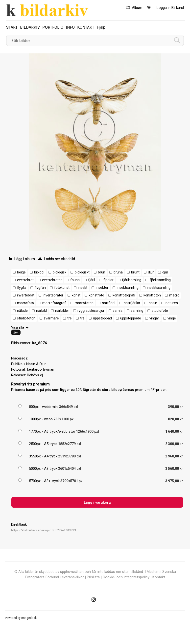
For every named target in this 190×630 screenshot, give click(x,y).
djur (151, 272)
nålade (22, 311)
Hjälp (101, 27)
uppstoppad (102, 318)
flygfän (40, 288)
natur (153, 303)
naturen (172, 303)
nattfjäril (108, 303)
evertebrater (52, 280)
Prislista (93, 577)
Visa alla (17, 327)
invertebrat (25, 295)
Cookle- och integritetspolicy (126, 577)
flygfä (21, 288)
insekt (82, 288)
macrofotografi (54, 303)
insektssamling (158, 288)
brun (101, 272)
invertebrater (53, 295)
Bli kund (177, 7)
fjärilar (108, 280)
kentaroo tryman (40, 369)
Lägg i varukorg (97, 502)
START (12, 27)
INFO (70, 27)
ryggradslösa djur (90, 311)
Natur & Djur (36, 364)
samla (117, 311)
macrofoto (25, 303)
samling (137, 311)
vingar (154, 318)
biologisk (59, 272)
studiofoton (26, 318)
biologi (39, 272)
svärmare (51, 318)
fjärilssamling (160, 280)
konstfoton (152, 295)
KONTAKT (85, 27)
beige (21, 272)
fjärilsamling (131, 280)
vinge (171, 318)
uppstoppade (130, 318)
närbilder (62, 311)
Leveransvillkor (72, 577)
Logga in (163, 7)
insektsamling (128, 288)
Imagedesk (29, 618)
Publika (17, 364)
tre (69, 318)
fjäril (91, 280)
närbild (41, 311)
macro (174, 295)
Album (137, 7)
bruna (118, 272)
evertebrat (25, 280)
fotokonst (62, 288)
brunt (135, 272)
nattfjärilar (132, 303)
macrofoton (84, 303)
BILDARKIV (30, 27)
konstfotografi (124, 295)
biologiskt (82, 272)
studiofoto (160, 311)
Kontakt (158, 577)
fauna (75, 280)
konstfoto (96, 295)
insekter (102, 288)
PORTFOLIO (52, 27)
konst (76, 295)
